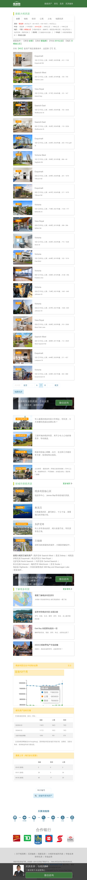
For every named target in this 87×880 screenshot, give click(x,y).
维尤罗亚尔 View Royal (41, 558)
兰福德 (41, 32)
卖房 (62, 4)
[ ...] (46, 32)
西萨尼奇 (25, 32)
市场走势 (48, 857)
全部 (18, 19)
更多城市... (18, 570)
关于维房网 (21, 854)
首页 (25, 385)
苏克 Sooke (55, 564)
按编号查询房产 (43, 796)
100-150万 (44, 24)
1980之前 (64, 27)
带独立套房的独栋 (57, 469)
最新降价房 (42, 471)
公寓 (42, 19)
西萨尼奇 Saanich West (43, 555)
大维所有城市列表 (55, 854)
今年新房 (29, 27)
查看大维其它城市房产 (22, 555)
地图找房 (59, 19)
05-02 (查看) (19, 767)
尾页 (56, 385)
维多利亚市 (37, 29)
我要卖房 (42, 854)
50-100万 (36, 24)
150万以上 (52, 24)
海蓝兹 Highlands (20, 567)
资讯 (56, 4)
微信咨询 (64, 402)
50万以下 (28, 24)
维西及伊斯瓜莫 (55, 29)
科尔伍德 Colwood (21, 564)
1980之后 (56, 27)
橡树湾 (45, 29)
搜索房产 (48, 4)
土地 (49, 19)
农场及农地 (60, 471)
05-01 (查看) (19, 772)
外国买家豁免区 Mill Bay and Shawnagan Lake (49, 567)
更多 (70, 665)
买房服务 (69, 4)
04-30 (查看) (19, 778)
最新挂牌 (46, 469)
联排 (34, 19)
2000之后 (47, 27)
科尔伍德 (47, 32)
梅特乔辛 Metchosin (39, 564)
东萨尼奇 (17, 32)
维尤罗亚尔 (66, 29)
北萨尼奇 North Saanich (23, 561)
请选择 (21, 27)
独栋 (26, 19)
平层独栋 (51, 471)
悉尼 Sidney (61, 555)
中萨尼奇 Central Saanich (46, 561)
